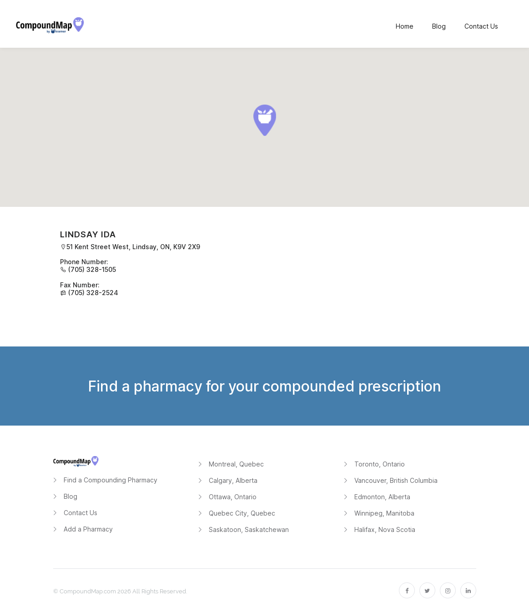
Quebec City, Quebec (242, 513)
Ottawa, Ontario (233, 497)
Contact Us (80, 513)
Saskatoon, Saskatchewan (249, 529)
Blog (70, 496)
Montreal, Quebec (236, 464)
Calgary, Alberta (233, 480)
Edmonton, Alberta (382, 497)
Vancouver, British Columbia (396, 480)
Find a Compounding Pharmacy (110, 480)
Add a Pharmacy (88, 529)
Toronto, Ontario (379, 464)
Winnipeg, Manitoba (384, 513)
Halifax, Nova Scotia (384, 529)
